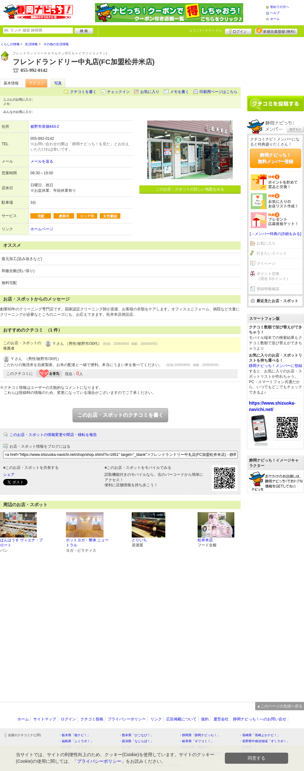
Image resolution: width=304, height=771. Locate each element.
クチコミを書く (83, 92)
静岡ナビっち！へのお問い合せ (259, 719)
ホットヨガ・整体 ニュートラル (87, 543)
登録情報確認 (267, 289)
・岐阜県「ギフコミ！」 (196, 741)
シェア (9, 474)
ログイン (238, 31)
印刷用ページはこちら (219, 92)
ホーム (275, 19)
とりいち (139, 540)
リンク (156, 719)
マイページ (266, 263)
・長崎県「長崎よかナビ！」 (259, 735)
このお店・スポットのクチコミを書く (120, 415)
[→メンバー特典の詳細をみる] (275, 234)
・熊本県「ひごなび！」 (136, 735)
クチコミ (36, 83)
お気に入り (149, 92)
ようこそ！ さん (205, 30)
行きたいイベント (271, 253)
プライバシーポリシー (127, 719)
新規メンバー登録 (276, 31)
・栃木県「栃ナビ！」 (74, 735)
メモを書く (179, 92)
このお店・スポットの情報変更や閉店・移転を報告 (53, 434)
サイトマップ (44, 719)
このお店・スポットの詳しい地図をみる (190, 189)
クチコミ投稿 (91, 719)
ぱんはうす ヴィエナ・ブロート (21, 543)
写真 (58, 83)
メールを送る (41, 161)
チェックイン (118, 92)
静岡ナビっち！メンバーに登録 (275, 366)
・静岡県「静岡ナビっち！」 (199, 735)
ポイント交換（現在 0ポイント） (273, 276)
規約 (205, 719)
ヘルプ (275, 13)
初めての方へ (279, 7)
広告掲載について (181, 719)
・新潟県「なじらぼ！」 (136, 741)
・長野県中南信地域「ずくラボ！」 (264, 741)
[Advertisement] (275, 64)
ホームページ (41, 229)
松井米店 (205, 540)
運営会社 (221, 719)
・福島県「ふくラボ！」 (76, 741)
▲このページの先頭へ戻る (279, 706)
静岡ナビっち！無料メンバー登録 (275, 158)
